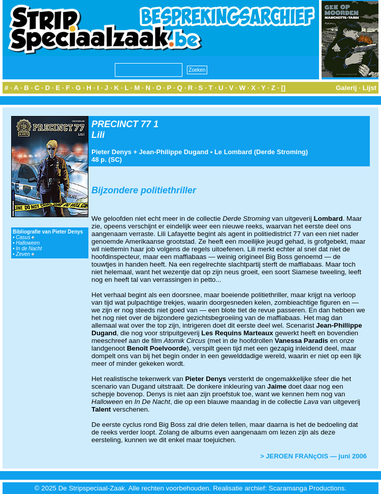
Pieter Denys (111, 152)
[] (283, 88)
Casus (25, 237)
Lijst (369, 88)
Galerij (346, 88)
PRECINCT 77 (121, 124)
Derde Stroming (281, 152)
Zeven (25, 254)
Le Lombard (233, 152)
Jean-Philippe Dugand (174, 152)
